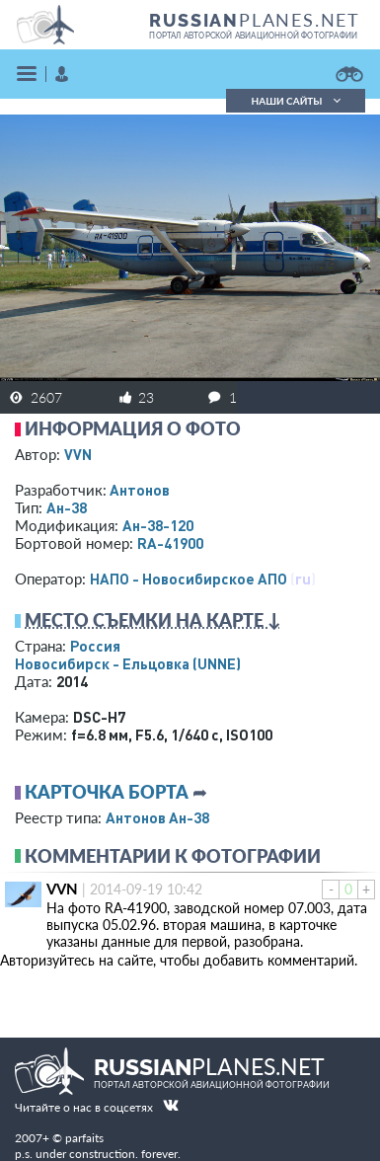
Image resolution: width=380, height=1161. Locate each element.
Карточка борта (107, 792)
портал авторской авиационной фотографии (253, 35)
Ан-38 (66, 507)
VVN (78, 454)
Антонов (140, 490)
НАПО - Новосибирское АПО (188, 578)
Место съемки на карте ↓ (153, 620)
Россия (95, 646)
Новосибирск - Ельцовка (128, 663)
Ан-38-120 (157, 525)
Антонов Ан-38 (157, 817)
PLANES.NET (254, 20)
